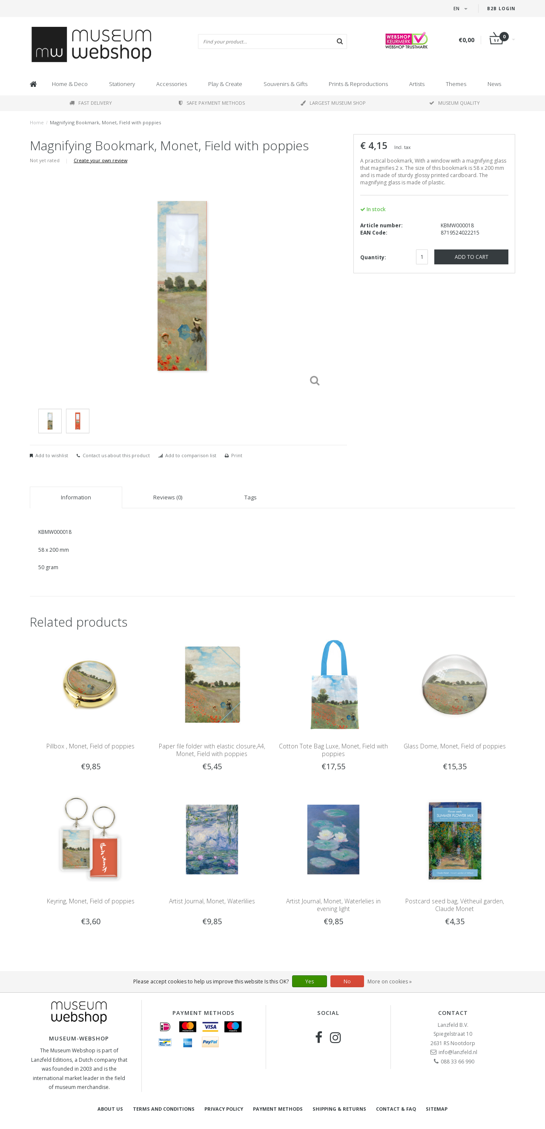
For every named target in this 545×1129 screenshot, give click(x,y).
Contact (453, 1013)
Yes (309, 981)
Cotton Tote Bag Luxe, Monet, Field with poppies (333, 750)
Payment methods (278, 1109)
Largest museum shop (333, 103)
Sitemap (436, 1109)
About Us (110, 1109)
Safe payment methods (212, 103)
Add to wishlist (51, 455)
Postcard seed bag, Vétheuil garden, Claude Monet (454, 905)
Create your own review (100, 160)
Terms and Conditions (164, 1109)
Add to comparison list (190, 455)
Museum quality (454, 103)
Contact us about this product (116, 455)
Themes (456, 84)
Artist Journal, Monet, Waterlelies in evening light (333, 905)
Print (236, 455)
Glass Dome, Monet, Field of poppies (455, 746)
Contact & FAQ (396, 1109)
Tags (250, 497)
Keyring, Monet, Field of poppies (91, 901)
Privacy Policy (223, 1109)
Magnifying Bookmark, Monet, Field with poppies (105, 122)
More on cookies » (389, 981)
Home (37, 122)
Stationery (122, 84)
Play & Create (225, 84)
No (347, 981)
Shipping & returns (339, 1109)
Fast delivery (90, 103)
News (494, 84)
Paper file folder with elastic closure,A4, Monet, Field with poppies (212, 750)
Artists (417, 84)
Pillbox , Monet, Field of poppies (90, 746)
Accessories (171, 84)
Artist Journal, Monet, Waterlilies (212, 901)
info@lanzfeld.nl (458, 1052)
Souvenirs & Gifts (285, 84)
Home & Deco (70, 84)
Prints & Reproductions (358, 84)
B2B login (501, 8)
